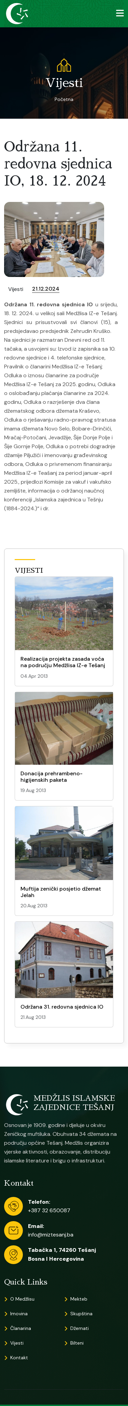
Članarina (20, 1328)
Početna (64, 99)
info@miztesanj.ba (50, 1234)
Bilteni (77, 1343)
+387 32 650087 (49, 1210)
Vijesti (17, 1343)
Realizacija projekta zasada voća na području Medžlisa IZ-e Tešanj (62, 662)
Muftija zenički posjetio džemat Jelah (60, 892)
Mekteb (78, 1299)
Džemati (79, 1328)
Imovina (19, 1313)
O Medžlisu (22, 1299)
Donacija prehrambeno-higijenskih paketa (51, 776)
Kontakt (19, 1357)
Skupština (81, 1313)
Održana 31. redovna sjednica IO (61, 1006)
